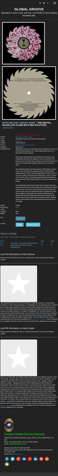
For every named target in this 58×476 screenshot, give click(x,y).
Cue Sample (33, 225)
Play (19, 225)
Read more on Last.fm (39, 319)
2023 (17, 207)
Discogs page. (17, 454)
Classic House (20, 145)
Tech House (29, 145)
